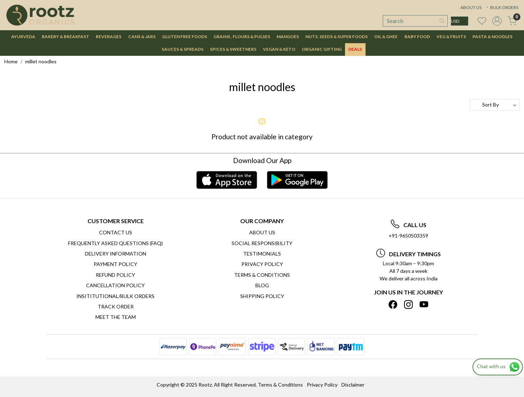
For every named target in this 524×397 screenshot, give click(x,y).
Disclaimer (352, 385)
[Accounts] (497, 21)
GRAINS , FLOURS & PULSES (242, 36)
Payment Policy (115, 264)
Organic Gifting (322, 49)
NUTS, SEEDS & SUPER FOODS (336, 36)
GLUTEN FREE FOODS (184, 36)
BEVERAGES (108, 36)
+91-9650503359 (408, 236)
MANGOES (288, 36)
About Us (262, 232)
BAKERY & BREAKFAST (65, 36)
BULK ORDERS (501, 7)
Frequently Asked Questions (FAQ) (115, 243)
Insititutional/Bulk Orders (115, 296)
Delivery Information (115, 254)
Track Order (116, 306)
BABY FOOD (417, 36)
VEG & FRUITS (451, 36)
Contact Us (115, 232)
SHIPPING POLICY (262, 296)
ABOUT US (471, 7)
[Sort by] (495, 104)
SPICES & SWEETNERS (233, 49)
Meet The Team (115, 317)
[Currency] (460, 21)
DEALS (355, 49)
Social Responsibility (262, 243)
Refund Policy (115, 275)
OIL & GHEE (386, 36)
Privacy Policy (262, 264)
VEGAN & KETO (279, 49)
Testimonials (262, 254)
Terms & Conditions (262, 275)
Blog (262, 285)
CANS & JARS (142, 36)
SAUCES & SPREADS (182, 49)
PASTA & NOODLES (492, 36)
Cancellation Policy (115, 285)
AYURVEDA (23, 36)
